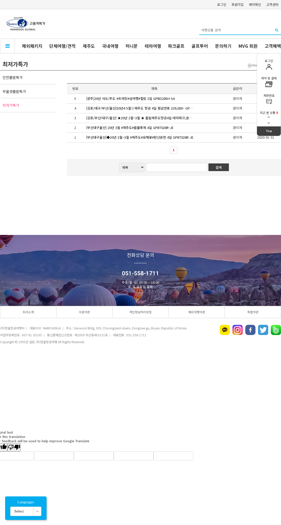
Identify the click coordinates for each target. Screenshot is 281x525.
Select (19, 511)
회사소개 (28, 312)
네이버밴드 (276, 330)
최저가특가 (11, 105)
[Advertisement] (140, 387)
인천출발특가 (12, 77)
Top (269, 131)
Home (256, 65)
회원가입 (237, 4)
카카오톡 (225, 330)
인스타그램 (237, 330)
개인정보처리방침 (140, 312)
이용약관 (84, 312)
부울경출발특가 (14, 91)
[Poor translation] (14, 447)
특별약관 (253, 312)
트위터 (263, 330)
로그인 (221, 4)
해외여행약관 (196, 312)
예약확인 (255, 4)
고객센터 (272, 4)
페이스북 (250, 330)
